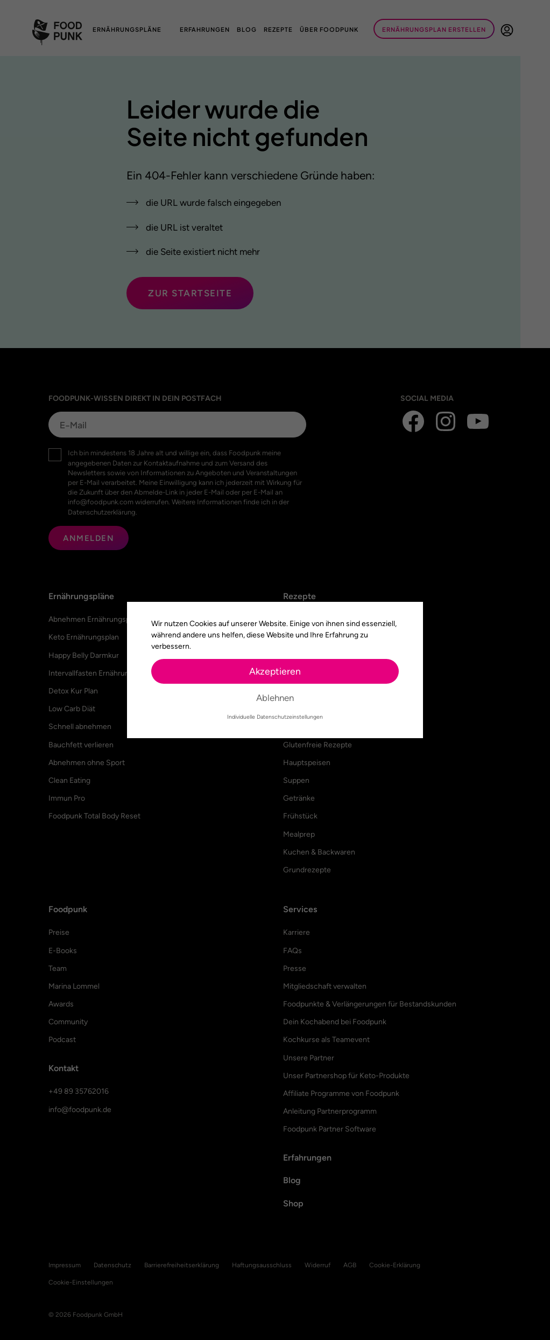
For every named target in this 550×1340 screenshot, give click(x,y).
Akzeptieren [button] (275, 671)
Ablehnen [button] (275, 697)
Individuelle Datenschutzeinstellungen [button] (275, 716)
